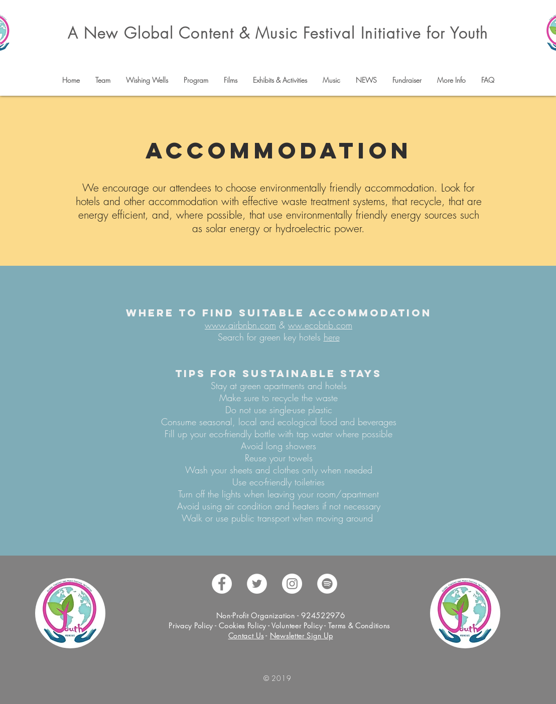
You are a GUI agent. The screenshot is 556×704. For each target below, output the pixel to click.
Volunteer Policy (295, 625)
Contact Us (246, 635)
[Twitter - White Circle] (257, 584)
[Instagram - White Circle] (292, 584)
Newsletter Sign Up (301, 635)
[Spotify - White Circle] (327, 584)
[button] (103, 80)
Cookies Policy (242, 625)
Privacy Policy (192, 625)
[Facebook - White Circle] (222, 584)
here (332, 337)
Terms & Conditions (359, 625)
